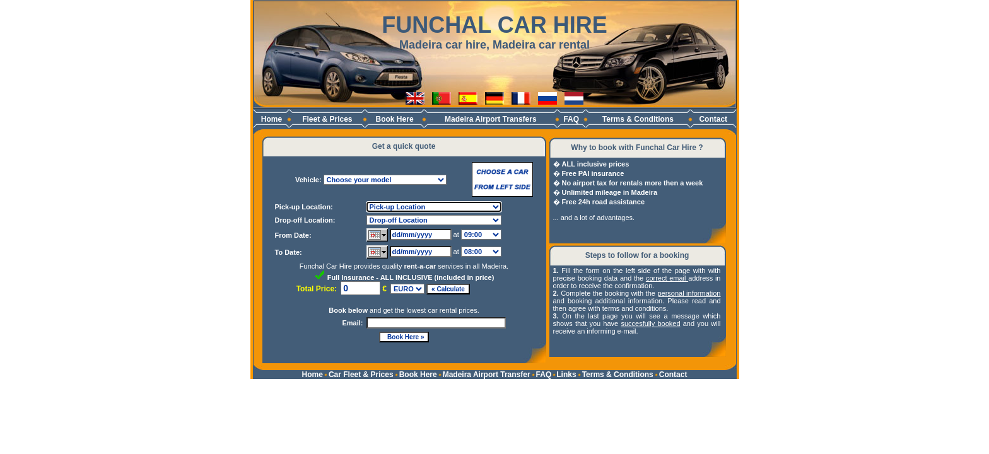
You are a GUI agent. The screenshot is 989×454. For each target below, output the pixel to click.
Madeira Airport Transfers (491, 119)
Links (566, 374)
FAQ (571, 119)
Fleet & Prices (327, 119)
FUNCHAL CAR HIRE (494, 25)
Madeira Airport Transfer (486, 374)
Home (271, 119)
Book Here (395, 119)
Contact (713, 119)
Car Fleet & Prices (361, 374)
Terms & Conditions (638, 119)
